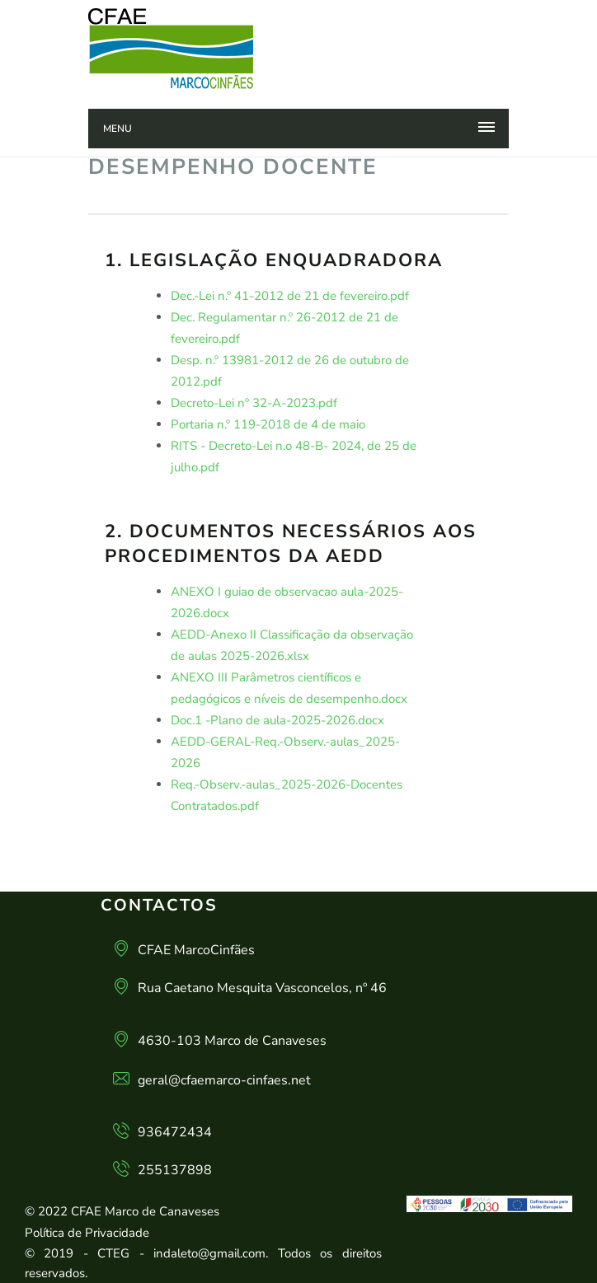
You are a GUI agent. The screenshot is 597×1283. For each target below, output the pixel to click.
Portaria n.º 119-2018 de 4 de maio (268, 424)
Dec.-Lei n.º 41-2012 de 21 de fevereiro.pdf (290, 296)
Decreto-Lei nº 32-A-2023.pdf (254, 403)
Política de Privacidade (87, 1232)
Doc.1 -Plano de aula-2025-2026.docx (277, 720)
